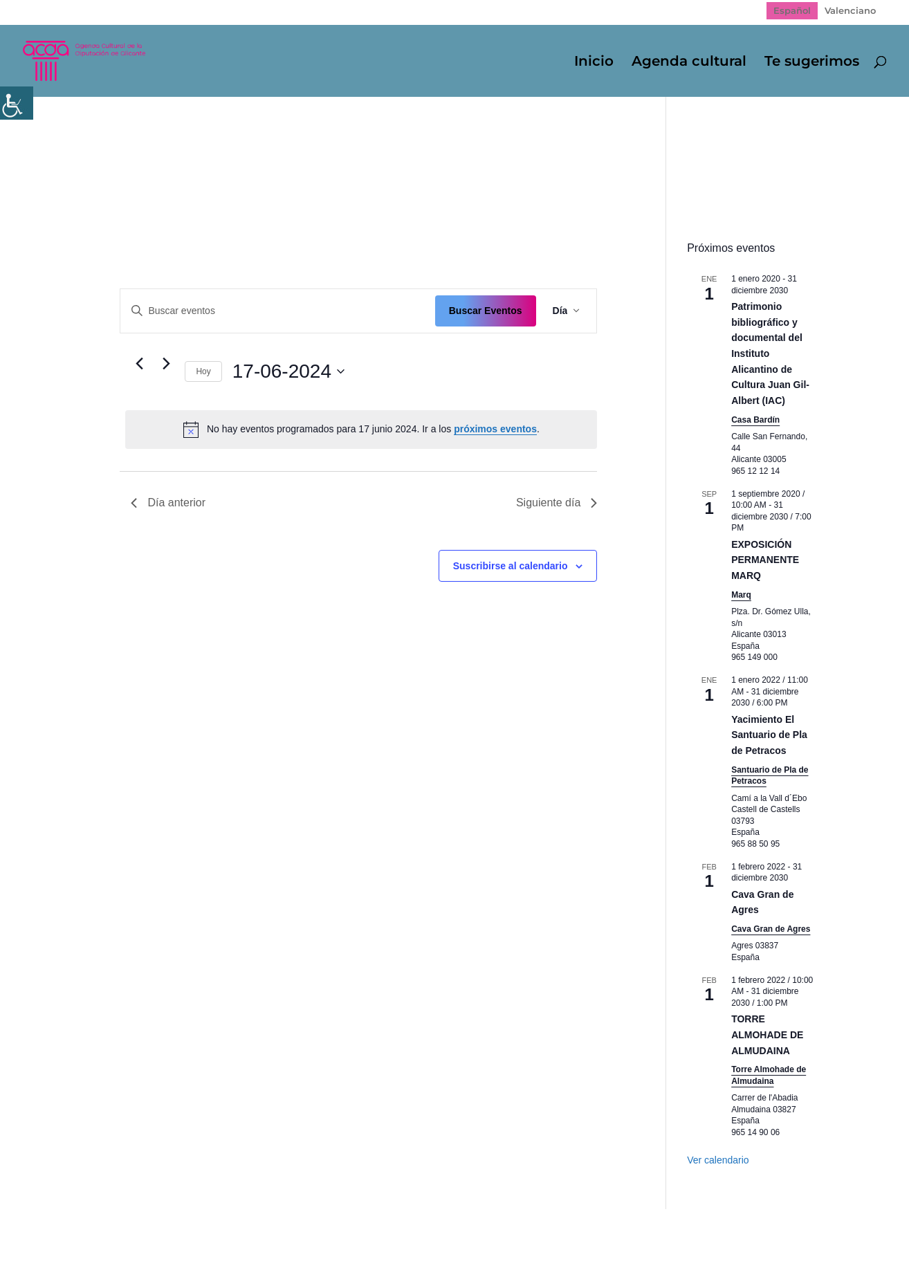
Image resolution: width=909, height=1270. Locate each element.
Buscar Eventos (485, 310)
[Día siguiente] (166, 364)
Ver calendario (718, 1160)
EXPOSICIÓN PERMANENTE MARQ (765, 560)
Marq (741, 595)
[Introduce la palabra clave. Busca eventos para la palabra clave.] (277, 311)
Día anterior (168, 502)
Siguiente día (556, 502)
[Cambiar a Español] (792, 10)
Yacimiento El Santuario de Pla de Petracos (769, 735)
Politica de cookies (337, 1229)
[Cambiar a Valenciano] (850, 10)
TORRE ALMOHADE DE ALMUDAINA (767, 1034)
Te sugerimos (811, 62)
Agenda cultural (689, 62)
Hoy (203, 371)
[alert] (361, 429)
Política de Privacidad (217, 1229)
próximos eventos (495, 428)
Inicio (594, 62)
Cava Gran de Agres (770, 929)
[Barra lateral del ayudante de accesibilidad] (16, 103)
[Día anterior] (139, 364)
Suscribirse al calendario (510, 565)
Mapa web (117, 1229)
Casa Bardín (755, 420)
